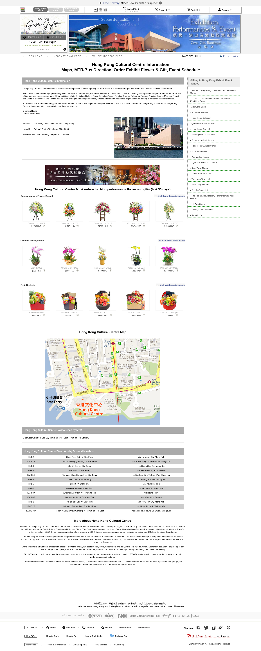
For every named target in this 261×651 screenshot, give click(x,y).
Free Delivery (111, 2)
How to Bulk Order (94, 630)
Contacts (88, 621)
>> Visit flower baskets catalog (170, 195)
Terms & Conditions (56, 638)
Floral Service (100, 638)
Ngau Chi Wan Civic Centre (204, 162)
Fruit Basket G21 (36, 307)
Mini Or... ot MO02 (102, 264)
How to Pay (72, 630)
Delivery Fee (118, 630)
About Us (68, 621)
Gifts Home (55, 37)
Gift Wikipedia (80, 638)
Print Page (229, 56)
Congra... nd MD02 (36, 221)
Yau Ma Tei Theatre (200, 157)
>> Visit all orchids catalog (172, 238)
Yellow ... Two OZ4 (136, 264)
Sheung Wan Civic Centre (203, 135)
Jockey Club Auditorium (202, 210)
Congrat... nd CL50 (136, 221)
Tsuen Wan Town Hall (201, 174)
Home (51, 621)
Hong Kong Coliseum (201, 118)
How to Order (53, 630)
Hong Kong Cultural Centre (204, 146)
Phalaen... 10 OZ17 (169, 264)
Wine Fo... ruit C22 (69, 307)
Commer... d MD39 (69, 221)
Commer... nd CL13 (103, 221)
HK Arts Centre (198, 204)
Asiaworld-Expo (198, 107)
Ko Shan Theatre (199, 151)
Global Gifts (144, 621)
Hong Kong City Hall (201, 129)
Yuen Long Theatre (200, 185)
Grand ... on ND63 (69, 264)
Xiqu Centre (197, 215)
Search (106, 621)
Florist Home (32, 37)
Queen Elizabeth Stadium (203, 123)
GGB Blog (119, 638)
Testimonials (125, 621)
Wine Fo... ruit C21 (136, 307)
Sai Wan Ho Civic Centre (203, 140)
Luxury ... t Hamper (169, 307)
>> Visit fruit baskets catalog (171, 280)
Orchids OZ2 (36, 264)
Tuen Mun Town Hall (201, 179)
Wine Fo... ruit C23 (103, 307)
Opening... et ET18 (169, 221)
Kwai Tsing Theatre (200, 168)
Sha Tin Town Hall (200, 190)
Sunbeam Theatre (200, 112)
